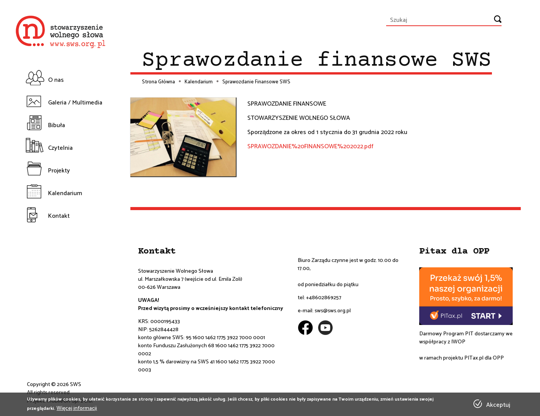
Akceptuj (498, 405)
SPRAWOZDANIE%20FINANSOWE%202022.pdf (310, 146)
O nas (56, 80)
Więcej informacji (77, 408)
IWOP (458, 342)
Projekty (59, 171)
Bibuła (56, 125)
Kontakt (59, 216)
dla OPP (493, 358)
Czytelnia (60, 148)
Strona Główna (158, 82)
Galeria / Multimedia (75, 103)
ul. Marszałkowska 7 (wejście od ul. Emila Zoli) (190, 279)
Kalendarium (65, 193)
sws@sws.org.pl (333, 311)
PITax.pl (473, 358)
